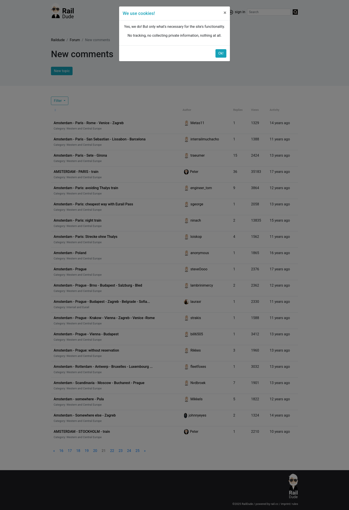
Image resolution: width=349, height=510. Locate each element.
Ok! (220, 53)
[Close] (225, 12)
